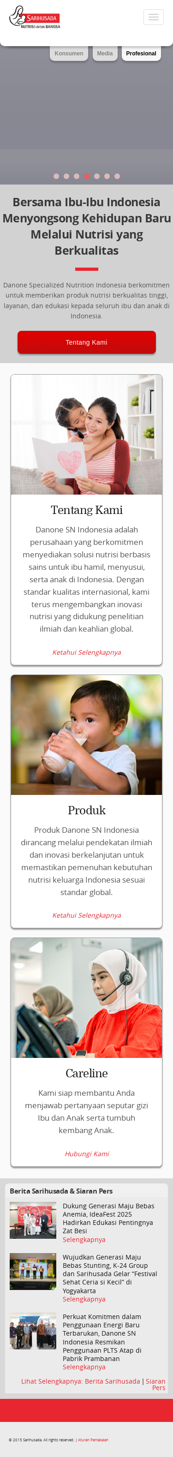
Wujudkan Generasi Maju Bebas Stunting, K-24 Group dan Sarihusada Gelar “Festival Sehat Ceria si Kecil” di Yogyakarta (110, 1274)
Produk (86, 810)
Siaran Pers (156, 1384)
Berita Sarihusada (113, 1381)
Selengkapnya (84, 1240)
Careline (87, 1073)
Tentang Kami (86, 342)
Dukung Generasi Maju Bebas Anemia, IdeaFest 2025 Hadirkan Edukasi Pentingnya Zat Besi (109, 1219)
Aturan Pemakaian (93, 1439)
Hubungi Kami (87, 1154)
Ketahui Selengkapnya (86, 652)
